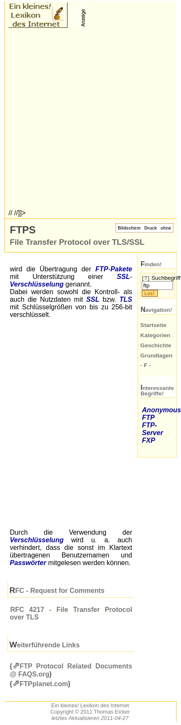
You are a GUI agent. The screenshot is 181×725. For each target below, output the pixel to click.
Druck (150, 227)
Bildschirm (129, 227)
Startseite (153, 325)
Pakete (121, 269)
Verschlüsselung (36, 284)
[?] (145, 278)
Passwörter (28, 562)
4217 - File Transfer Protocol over (71, 613)
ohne (166, 227)
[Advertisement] (90, 119)
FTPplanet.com (44, 683)
